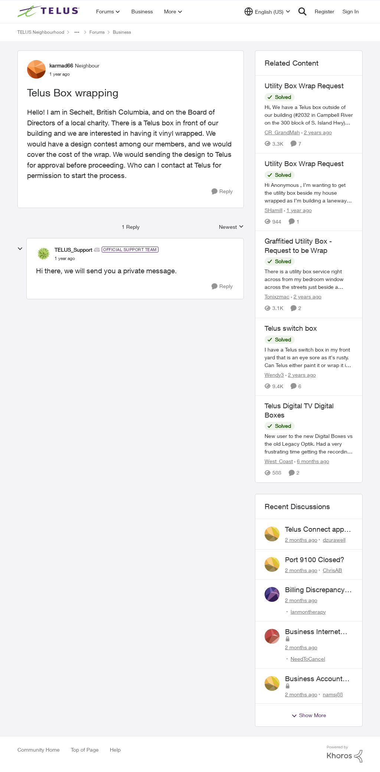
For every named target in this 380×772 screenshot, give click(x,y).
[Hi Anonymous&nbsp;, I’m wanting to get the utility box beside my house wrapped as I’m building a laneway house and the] (309, 192)
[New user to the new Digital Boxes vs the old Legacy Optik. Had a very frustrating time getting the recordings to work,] (309, 444)
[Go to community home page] (49, 11)
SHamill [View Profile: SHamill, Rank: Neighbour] (273, 210)
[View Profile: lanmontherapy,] (272, 594)
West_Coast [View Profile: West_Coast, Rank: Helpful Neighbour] (279, 461)
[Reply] (222, 192)
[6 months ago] (311, 461)
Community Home (38, 749)
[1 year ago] (298, 210)
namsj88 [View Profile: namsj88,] (333, 694)
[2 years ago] (316, 132)
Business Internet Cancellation (312, 631)
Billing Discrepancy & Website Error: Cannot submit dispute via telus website (318, 589)
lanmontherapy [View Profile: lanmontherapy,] (308, 611)
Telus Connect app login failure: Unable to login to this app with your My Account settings (316, 529)
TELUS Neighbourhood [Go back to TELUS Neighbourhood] (40, 32)
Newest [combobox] (231, 227)
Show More (308, 715)
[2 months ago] (301, 540)
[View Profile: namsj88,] (272, 683)
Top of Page (85, 749)
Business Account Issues (314, 678)
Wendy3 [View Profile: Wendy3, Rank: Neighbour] (274, 374)
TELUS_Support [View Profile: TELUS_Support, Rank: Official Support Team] (73, 250)
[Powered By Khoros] (345, 754)
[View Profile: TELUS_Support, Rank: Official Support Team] (43, 253)
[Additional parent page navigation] (76, 32)
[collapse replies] (20, 248)
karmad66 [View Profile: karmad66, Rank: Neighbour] (61, 65)
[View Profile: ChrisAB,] (272, 564)
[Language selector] (267, 11)
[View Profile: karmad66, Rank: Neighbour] (36, 69)
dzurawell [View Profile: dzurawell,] (334, 540)
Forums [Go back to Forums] (97, 32)
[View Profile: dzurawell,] (272, 534)
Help (115, 749)
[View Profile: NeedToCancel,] (272, 636)
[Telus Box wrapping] (65, 258)
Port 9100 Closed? (314, 559)
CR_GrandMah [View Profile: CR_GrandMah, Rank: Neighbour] (282, 132)
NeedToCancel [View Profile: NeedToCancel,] (308, 659)
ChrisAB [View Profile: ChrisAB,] (332, 570)
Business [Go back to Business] (122, 32)
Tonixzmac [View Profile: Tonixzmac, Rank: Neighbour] (277, 297)
